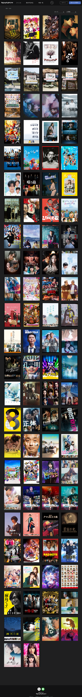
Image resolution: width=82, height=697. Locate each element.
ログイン (64, 2)
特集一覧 (41, 3)
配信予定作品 (29, 3)
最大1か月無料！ (75, 2)
